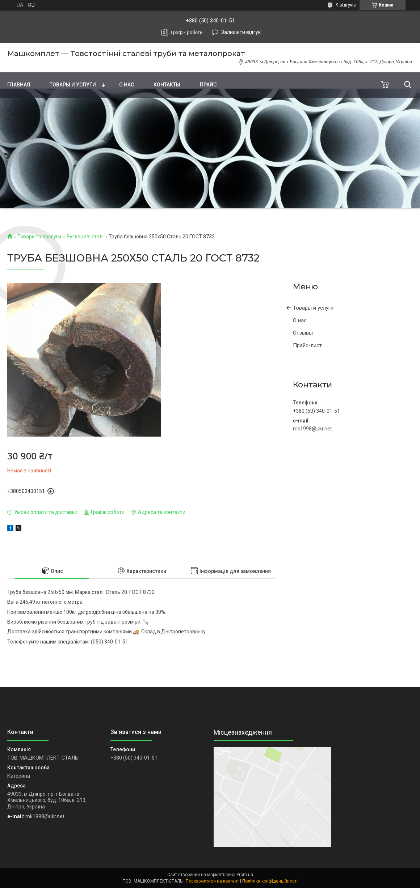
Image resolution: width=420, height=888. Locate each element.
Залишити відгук (241, 32)
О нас (126, 85)
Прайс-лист (307, 345)
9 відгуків (346, 5)
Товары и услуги (73, 85)
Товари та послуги (39, 236)
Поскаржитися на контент (212, 881)
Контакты (167, 85)
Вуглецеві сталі (85, 236)
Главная (18, 85)
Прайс (208, 85)
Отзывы (303, 333)
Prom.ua (244, 874)
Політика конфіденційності (270, 881)
